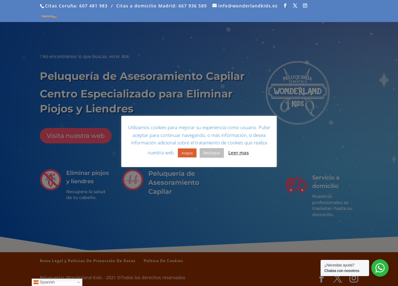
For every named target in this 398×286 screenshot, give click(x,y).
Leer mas (238, 152)
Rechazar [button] (211, 153)
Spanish (44, 282)
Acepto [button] (187, 153)
